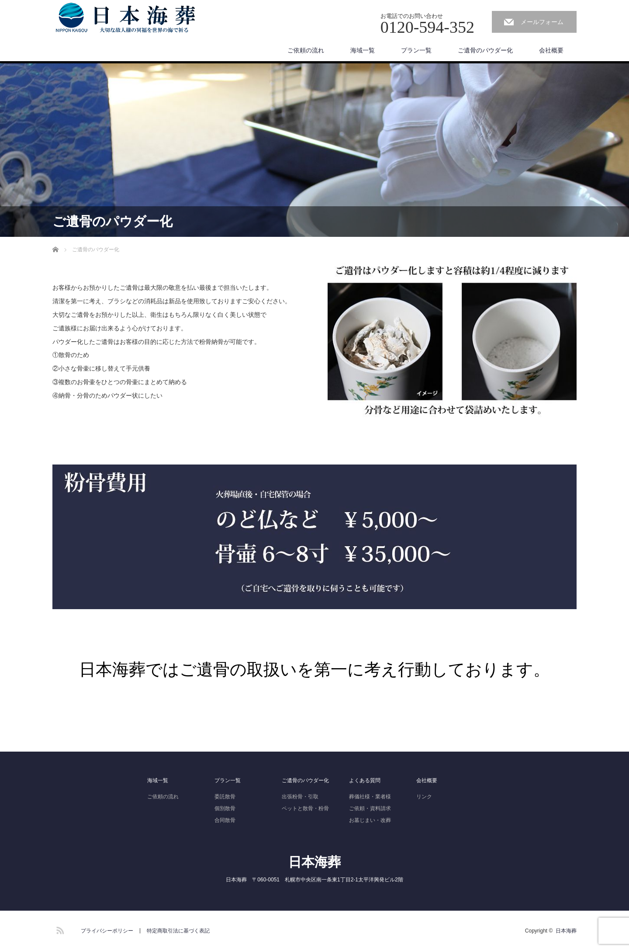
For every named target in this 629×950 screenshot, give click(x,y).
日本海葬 (314, 862)
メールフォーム (542, 21)
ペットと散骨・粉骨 (305, 808)
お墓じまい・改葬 (370, 820)
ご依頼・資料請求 (370, 808)
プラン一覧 (416, 50)
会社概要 (551, 50)
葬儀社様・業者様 (370, 796)
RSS (59, 929)
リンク (424, 796)
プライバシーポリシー (107, 930)
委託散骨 (224, 796)
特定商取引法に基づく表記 (178, 930)
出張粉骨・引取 (300, 796)
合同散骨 (224, 820)
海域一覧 (362, 50)
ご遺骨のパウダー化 (485, 50)
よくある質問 (364, 780)
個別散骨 (224, 808)
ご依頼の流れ (305, 50)
